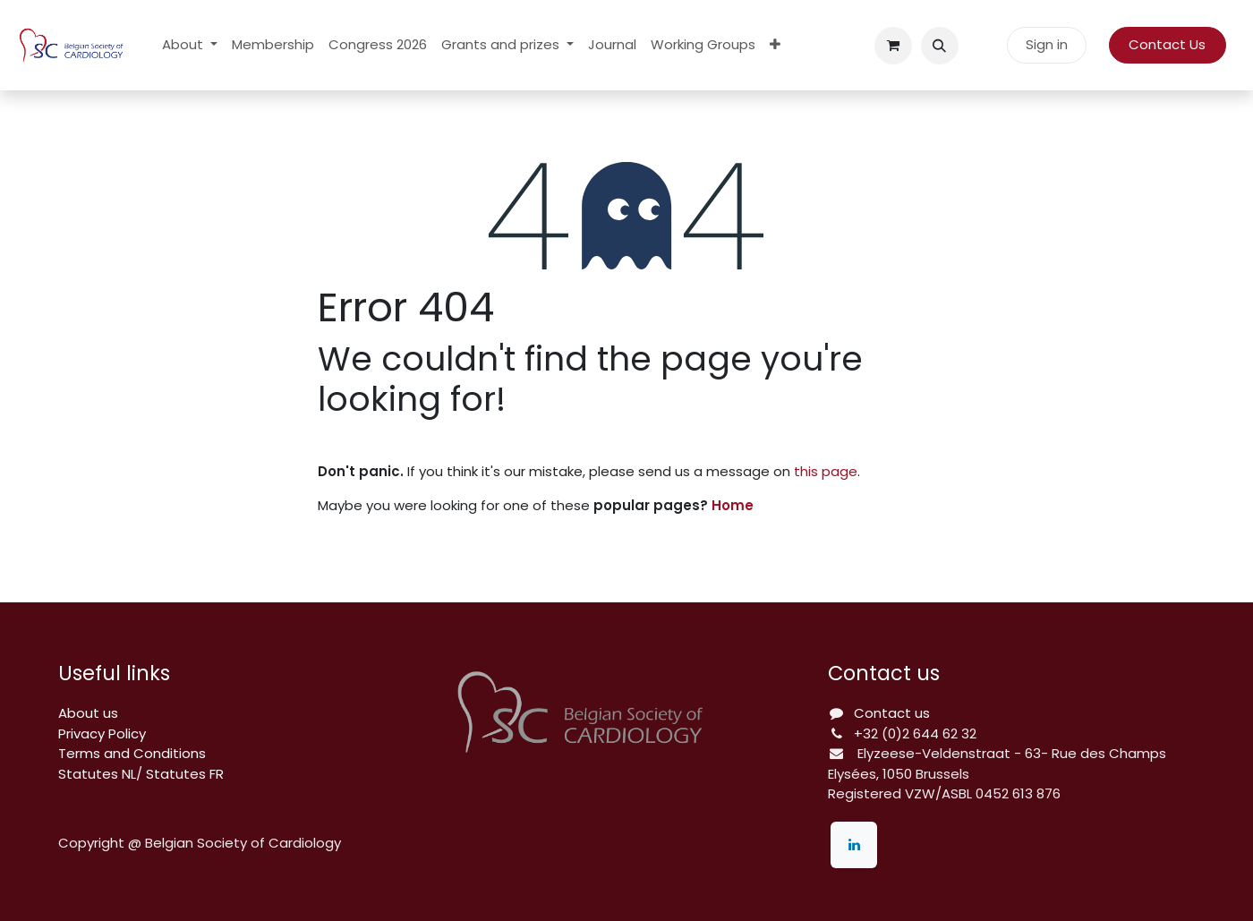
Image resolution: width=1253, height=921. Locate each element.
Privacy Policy (102, 733)
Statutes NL (97, 773)
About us (88, 713)
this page (825, 471)
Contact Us (1167, 44)
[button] (940, 45)
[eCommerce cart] (893, 45)
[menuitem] (190, 45)
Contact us (892, 713)
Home (733, 505)
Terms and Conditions (132, 753)
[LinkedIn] (854, 845)
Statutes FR (185, 773)
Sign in (1047, 44)
